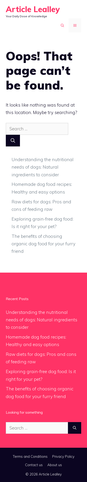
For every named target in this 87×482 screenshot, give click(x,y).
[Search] (13, 141)
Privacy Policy (63, 456)
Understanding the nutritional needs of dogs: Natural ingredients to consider (43, 167)
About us (54, 465)
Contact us (34, 465)
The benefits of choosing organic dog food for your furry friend (43, 243)
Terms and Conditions (30, 456)
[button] (62, 25)
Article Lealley (33, 9)
